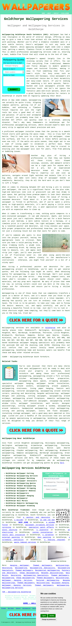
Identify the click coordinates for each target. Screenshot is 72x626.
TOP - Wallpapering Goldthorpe (16, 592)
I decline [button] (51, 615)
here (62, 463)
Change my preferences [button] (49, 619)
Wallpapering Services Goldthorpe (26, 468)
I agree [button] (44, 615)
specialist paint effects (41, 527)
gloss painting (9, 530)
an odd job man (47, 520)
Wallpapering (21, 568)
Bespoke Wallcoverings (52, 573)
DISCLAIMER (65, 13)
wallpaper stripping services (39, 525)
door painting (44, 537)
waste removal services (25, 542)
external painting (11, 537)
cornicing (6, 527)
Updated (18, 608)
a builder (19, 520)
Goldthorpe (50, 328)
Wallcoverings (62, 565)
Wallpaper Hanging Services (17, 580)
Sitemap (3, 608)
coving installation (42, 532)
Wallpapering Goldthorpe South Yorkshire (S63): (25, 34)
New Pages (11, 608)
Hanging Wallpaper (19, 565)
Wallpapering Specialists (42, 568)
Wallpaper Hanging (60, 583)
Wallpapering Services (12, 588)
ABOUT (49, 13)
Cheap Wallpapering (29, 573)
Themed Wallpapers (42, 565)
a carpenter (48, 535)
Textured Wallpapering (47, 580)
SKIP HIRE (23, 522)
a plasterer (42, 530)
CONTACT (56, 13)
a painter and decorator (36, 517)
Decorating (7, 568)
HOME (43, 13)
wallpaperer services (12, 458)
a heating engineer (54, 540)
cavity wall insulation (13, 535)
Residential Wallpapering (47, 570)
